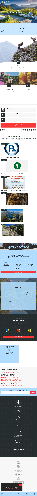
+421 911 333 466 (18, 425)
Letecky (18, 418)
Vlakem (18, 416)
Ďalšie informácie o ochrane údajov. (10, 488)
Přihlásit (32, 392)
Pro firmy (18, 411)
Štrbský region (18, 409)
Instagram (18, 442)
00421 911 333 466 (6, 372)
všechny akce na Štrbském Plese (18, 125)
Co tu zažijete (18, 408)
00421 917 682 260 (6, 385)
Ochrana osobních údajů (18, 431)
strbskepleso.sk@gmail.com (9, 377)
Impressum (18, 432)
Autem (18, 417)
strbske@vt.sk (17, 385)
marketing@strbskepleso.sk (9, 379)
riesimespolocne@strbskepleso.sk (11, 380)
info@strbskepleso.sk (19, 372)
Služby (18, 410)
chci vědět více (18, 272)
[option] (18, 11)
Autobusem (18, 419)
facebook (18, 440)
